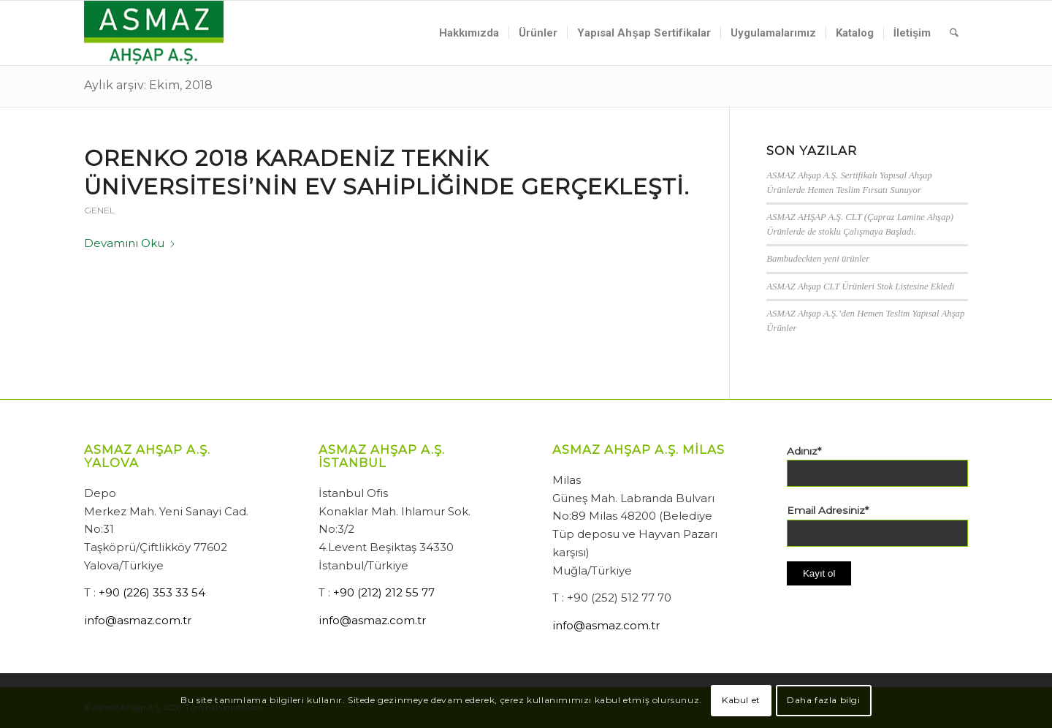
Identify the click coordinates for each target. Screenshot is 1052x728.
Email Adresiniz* (828, 510)
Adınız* (804, 451)
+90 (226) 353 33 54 (152, 592)
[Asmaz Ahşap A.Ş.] (154, 33)
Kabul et (741, 699)
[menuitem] (469, 33)
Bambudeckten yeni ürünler (817, 259)
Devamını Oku (130, 243)
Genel (99, 210)
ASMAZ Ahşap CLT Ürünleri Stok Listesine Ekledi (860, 286)
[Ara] (954, 33)
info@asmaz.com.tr (137, 620)
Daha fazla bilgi (824, 699)
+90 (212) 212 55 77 (384, 592)
